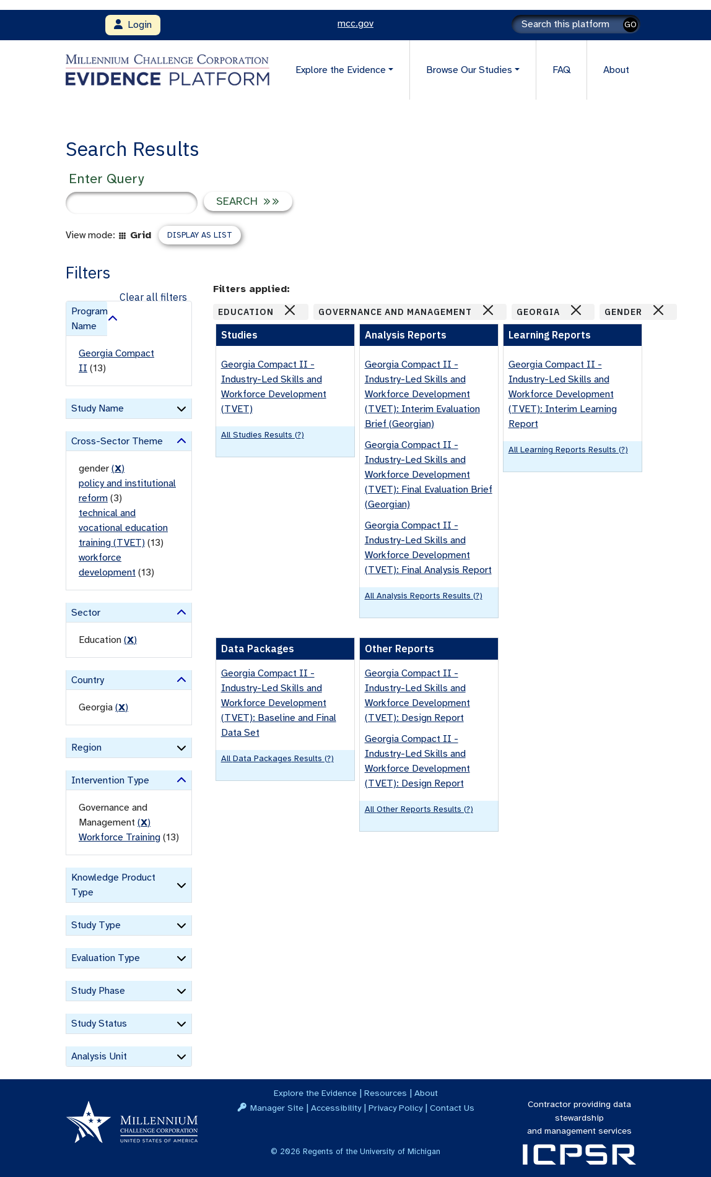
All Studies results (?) (262, 434)
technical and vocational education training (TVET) (123, 528)
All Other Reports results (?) (419, 809)
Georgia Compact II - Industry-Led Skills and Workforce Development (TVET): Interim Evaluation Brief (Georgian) (422, 394)
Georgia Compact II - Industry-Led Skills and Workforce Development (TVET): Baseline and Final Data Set (278, 703)
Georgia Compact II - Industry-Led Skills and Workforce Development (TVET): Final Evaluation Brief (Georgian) (428, 475)
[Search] (576, 24)
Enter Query (106, 178)
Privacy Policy (395, 1107)
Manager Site (276, 1107)
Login (133, 25)
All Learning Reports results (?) (568, 449)
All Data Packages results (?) (277, 758)
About (616, 70)
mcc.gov (355, 23)
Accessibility (336, 1107)
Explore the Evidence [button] (340, 70)
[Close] (289, 310)
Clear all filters (153, 297)
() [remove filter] (117, 468)
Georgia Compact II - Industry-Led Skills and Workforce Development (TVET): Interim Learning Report (562, 394)
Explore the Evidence (315, 1092)
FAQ (561, 70)
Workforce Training (119, 837)
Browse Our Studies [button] (469, 70)
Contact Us (452, 1107)
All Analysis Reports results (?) (423, 595)
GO (630, 24)
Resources (385, 1092)
